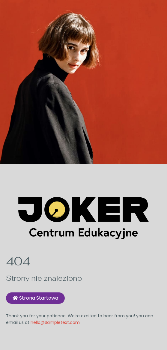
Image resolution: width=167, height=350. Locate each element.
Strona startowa (35, 298)
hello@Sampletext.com (55, 322)
